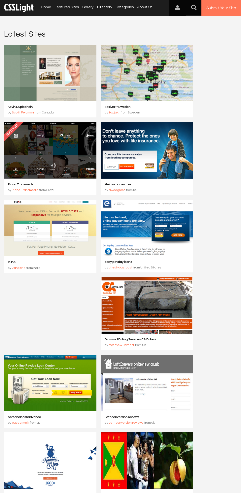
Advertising (49, 473)
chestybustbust (182, 168)
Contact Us (29, 473)
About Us (141, 8)
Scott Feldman (23, 101)
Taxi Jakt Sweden (100, 96)
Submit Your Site (221, 8)
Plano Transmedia (179, 96)
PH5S (91, 163)
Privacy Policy (70, 473)
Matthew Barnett (183, 234)
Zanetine (98, 168)
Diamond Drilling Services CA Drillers (192, 229)
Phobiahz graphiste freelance (109, 362)
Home (46, 8)
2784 (156, 385)
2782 (123, 385)
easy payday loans (180, 162)
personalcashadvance (24, 295)
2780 (89, 385)
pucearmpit (20, 301)
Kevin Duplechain (20, 96)
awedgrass (20, 168)
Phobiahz (98, 367)
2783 (139, 385)
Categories (122, 8)
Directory (102, 8)
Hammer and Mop (179, 295)
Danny (16, 367)
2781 (106, 385)
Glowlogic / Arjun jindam (188, 301)
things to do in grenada (25, 362)
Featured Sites (65, 8)
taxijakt (97, 101)
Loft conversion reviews (104, 295)
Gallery (86, 8)
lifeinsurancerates (21, 162)
